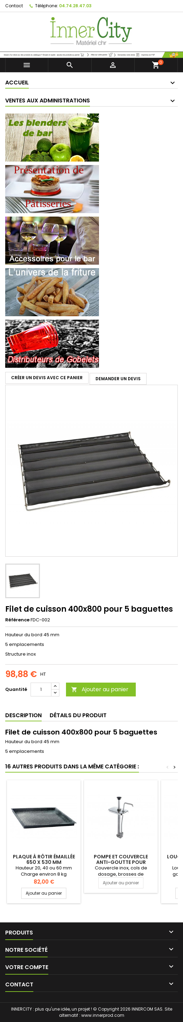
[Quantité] (41, 689)
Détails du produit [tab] (78, 715)
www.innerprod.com (102, 1015)
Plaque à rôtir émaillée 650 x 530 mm (44, 859)
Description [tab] (23, 715)
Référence (17, 620)
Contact (14, 6)
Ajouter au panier (99, 689)
